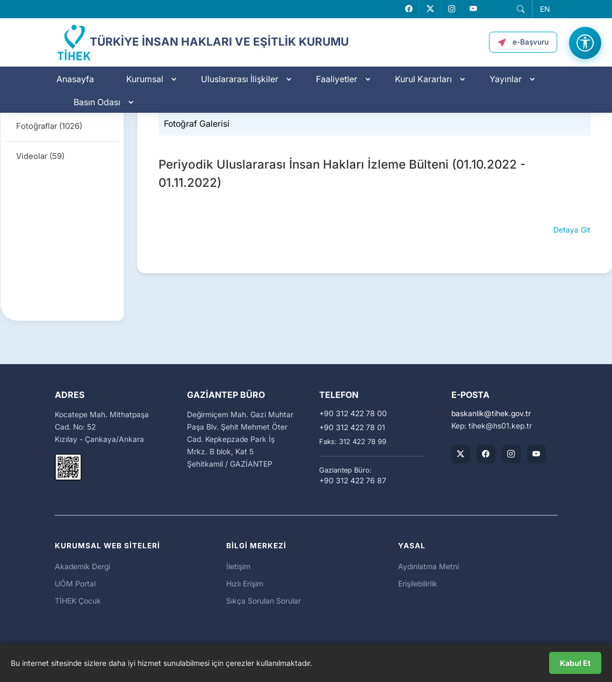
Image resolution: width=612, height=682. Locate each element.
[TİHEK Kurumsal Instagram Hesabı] (511, 454)
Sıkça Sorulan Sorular (263, 600)
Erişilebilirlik (417, 583)
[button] (520, 9)
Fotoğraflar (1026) (49, 126)
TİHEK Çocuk (78, 600)
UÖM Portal (75, 583)
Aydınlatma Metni (428, 566)
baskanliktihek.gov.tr (491, 413)
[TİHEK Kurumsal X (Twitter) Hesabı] (460, 454)
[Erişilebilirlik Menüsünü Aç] (585, 43)
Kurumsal (144, 79)
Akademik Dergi (82, 566)
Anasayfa (75, 79)
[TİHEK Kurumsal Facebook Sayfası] (486, 454)
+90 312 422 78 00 (353, 413)
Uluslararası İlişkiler (239, 79)
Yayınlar (505, 79)
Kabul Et (575, 663)
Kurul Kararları (423, 79)
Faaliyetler (336, 79)
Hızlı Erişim (244, 583)
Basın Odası (97, 102)
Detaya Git (572, 229)
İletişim (238, 566)
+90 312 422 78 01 (352, 427)
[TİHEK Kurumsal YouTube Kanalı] (536, 454)
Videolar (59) (40, 156)
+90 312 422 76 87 (352, 480)
